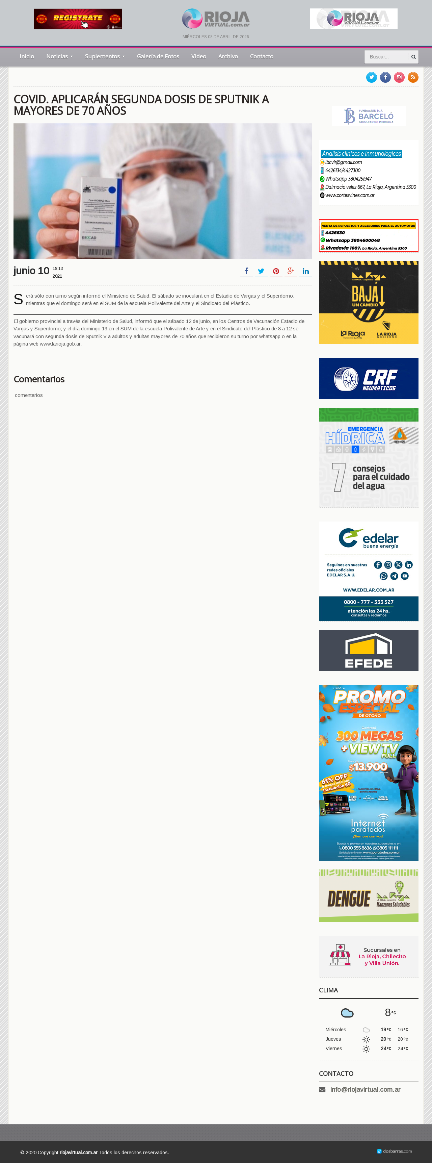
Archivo (228, 56)
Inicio (27, 56)
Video (198, 56)
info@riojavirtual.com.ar (365, 1089)
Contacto (261, 56)
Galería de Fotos (158, 56)
